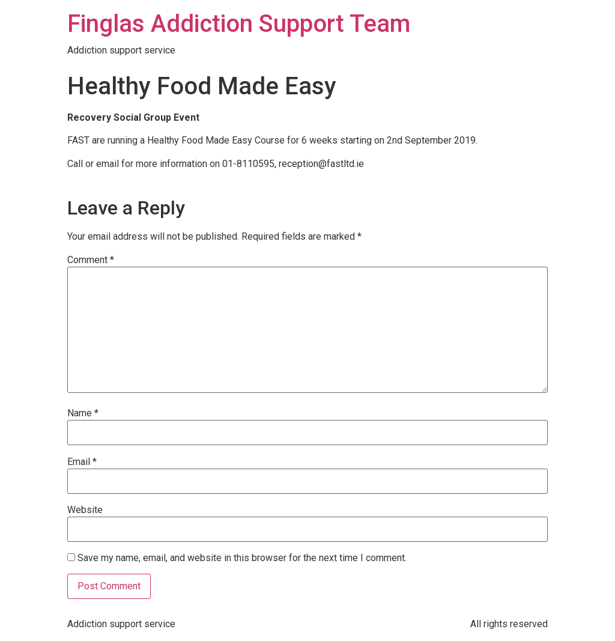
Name (82, 413)
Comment (90, 260)
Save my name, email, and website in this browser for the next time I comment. (242, 558)
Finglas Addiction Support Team (238, 24)
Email (82, 462)
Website (85, 510)
